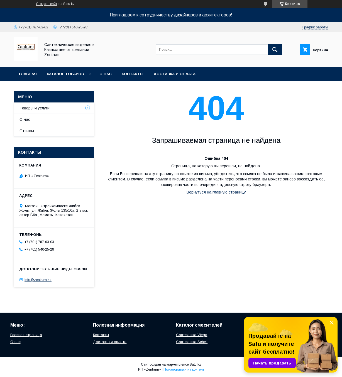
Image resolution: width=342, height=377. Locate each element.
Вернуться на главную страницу (216, 192)
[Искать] (275, 49)
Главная (28, 74)
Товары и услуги (34, 108)
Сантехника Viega (191, 335)
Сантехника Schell (191, 342)
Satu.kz (195, 364)
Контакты (132, 74)
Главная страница (26, 335)
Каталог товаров (65, 74)
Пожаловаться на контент (183, 369)
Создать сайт (46, 4)
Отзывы (26, 131)
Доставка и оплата (174, 74)
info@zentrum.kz (38, 280)
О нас (105, 74)
